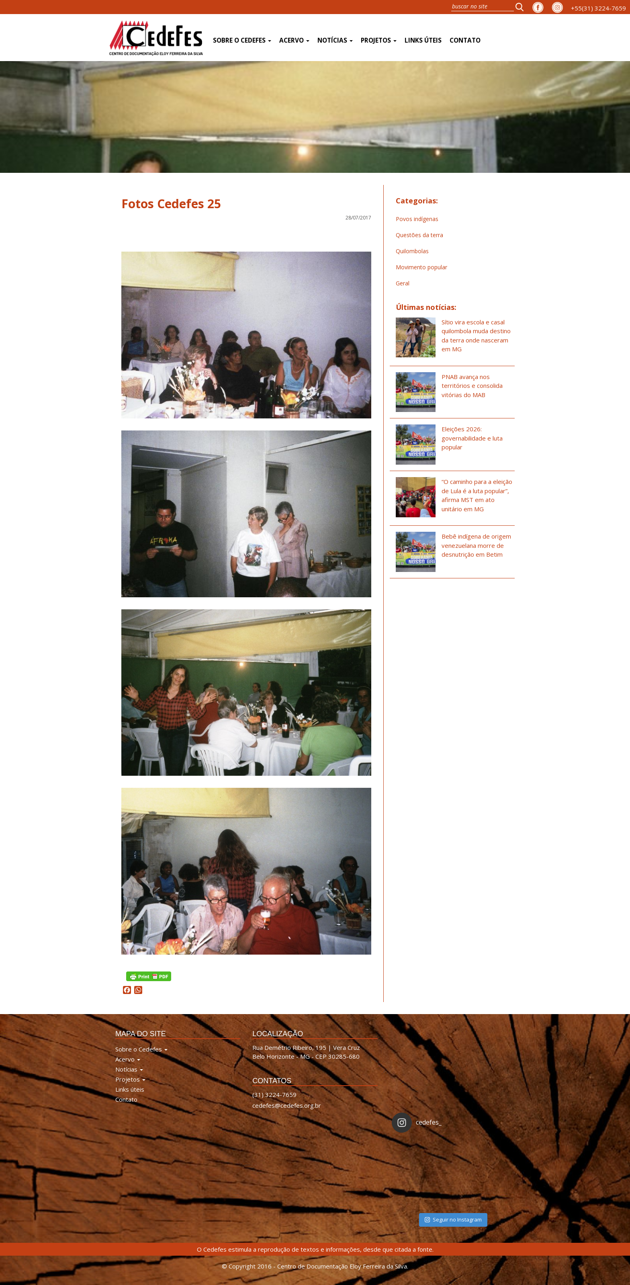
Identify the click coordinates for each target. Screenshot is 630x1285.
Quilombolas (412, 251)
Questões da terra (419, 235)
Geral (402, 283)
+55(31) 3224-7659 (598, 8)
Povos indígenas (417, 219)
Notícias (335, 40)
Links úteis (423, 40)
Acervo (294, 40)
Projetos (379, 40)
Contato (465, 40)
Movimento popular (421, 267)
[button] (521, 7)
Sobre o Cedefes (242, 40)
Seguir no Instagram (453, 1219)
